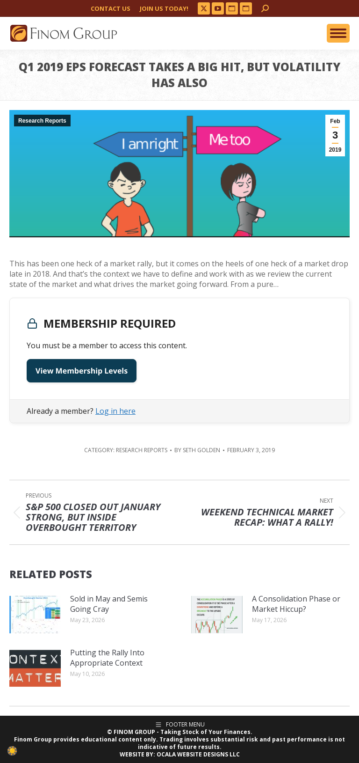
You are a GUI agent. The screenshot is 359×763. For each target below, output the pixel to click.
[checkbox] (12, 751)
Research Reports (42, 120)
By (197, 450)
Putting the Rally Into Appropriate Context (107, 657)
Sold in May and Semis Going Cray (109, 604)
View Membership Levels (82, 371)
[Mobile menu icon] (338, 33)
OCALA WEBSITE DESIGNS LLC (198, 754)
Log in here (115, 411)
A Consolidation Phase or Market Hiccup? (296, 604)
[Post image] (35, 614)
